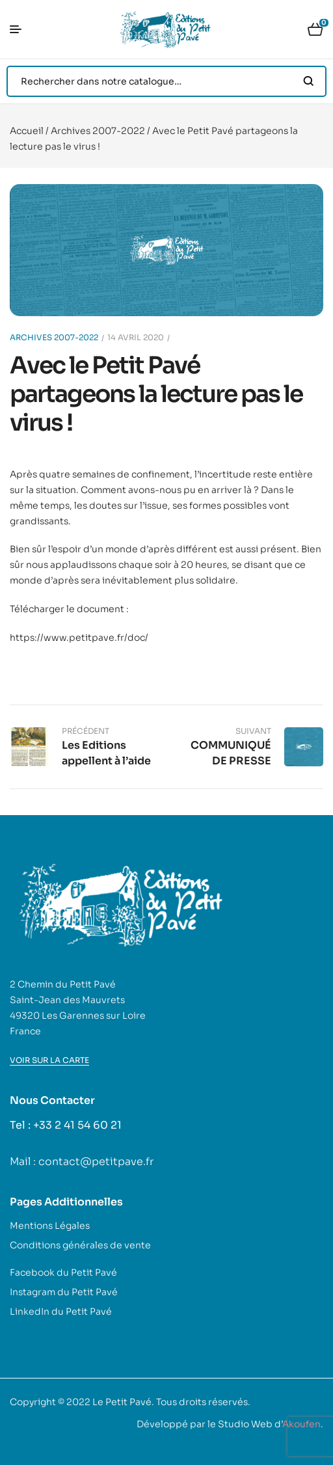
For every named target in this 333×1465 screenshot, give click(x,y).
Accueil (27, 131)
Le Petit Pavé (122, 1402)
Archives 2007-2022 (98, 131)
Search (308, 81)
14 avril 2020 (135, 337)
